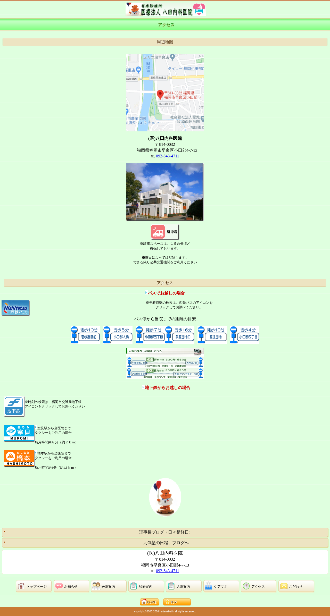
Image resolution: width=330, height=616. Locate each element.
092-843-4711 (167, 156)
